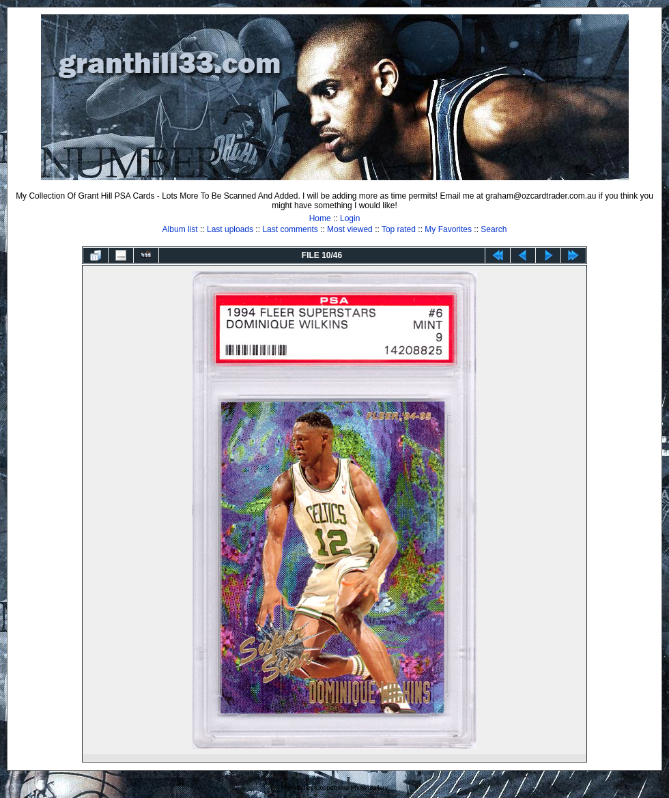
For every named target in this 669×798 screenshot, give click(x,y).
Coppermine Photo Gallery (351, 787)
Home (320, 218)
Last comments (289, 229)
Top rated (399, 229)
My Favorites (448, 229)
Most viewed (350, 229)
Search (494, 229)
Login (350, 218)
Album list (180, 229)
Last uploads (230, 229)
